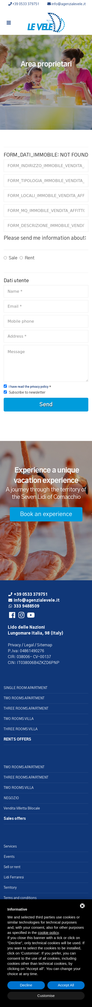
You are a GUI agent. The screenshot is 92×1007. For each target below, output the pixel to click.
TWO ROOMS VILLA (19, 719)
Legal (29, 645)
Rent (30, 258)
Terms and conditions (20, 898)
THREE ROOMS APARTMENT (26, 708)
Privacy (14, 645)
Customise (46, 996)
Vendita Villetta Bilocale (22, 808)
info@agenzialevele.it (66, 4)
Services (10, 846)
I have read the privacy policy (28, 386)
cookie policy (48, 932)
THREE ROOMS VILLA (21, 729)
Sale (13, 258)
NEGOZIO (11, 798)
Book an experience (46, 514)
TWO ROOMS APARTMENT (24, 698)
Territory (10, 887)
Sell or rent (12, 867)
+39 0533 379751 (23, 4)
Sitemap (44, 645)
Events (9, 857)
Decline (26, 985)
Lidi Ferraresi (14, 877)
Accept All (66, 985)
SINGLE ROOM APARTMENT (25, 688)
